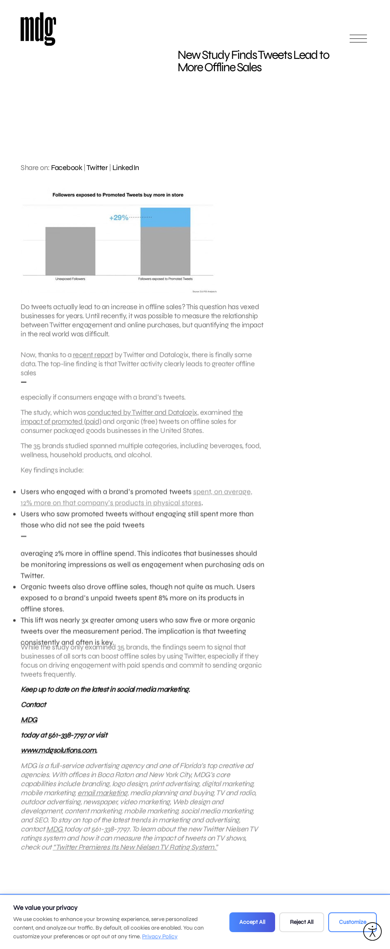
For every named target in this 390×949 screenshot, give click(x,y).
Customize (352, 922)
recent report (93, 358)
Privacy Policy (159, 936)
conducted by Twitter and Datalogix (142, 416)
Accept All (252, 922)
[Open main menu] (358, 42)
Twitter (97, 167)
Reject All (301, 922)
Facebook (66, 167)
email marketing (102, 796)
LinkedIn (125, 167)
